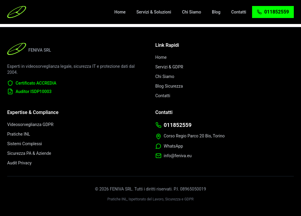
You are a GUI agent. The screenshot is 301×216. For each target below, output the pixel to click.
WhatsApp (173, 146)
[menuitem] (120, 12)
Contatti (162, 95)
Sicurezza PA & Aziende (29, 153)
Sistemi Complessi (24, 143)
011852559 (178, 125)
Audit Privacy (19, 162)
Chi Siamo (164, 76)
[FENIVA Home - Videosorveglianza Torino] (16, 12)
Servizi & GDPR (169, 66)
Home (161, 57)
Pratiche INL (18, 134)
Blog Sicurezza (169, 86)
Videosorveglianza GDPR (30, 124)
